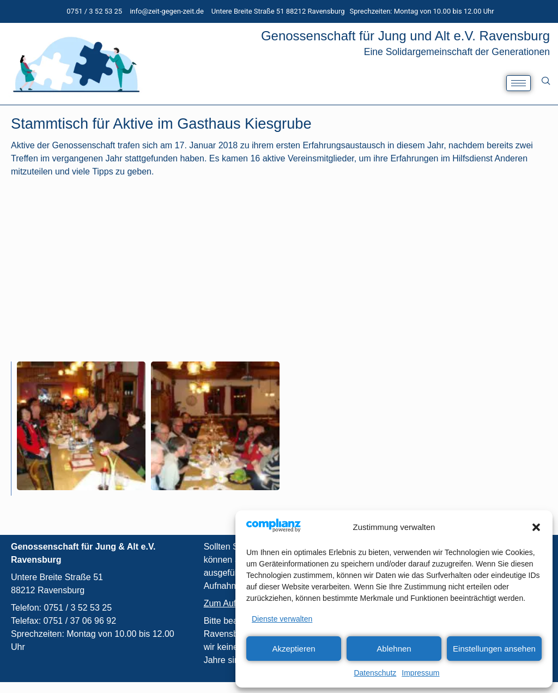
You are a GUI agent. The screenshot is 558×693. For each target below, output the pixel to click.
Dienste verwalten (282, 618)
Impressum (420, 672)
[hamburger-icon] (518, 83)
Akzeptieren (293, 648)
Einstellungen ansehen (494, 648)
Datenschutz (375, 672)
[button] (536, 527)
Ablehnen (394, 648)
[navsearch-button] (546, 80)
